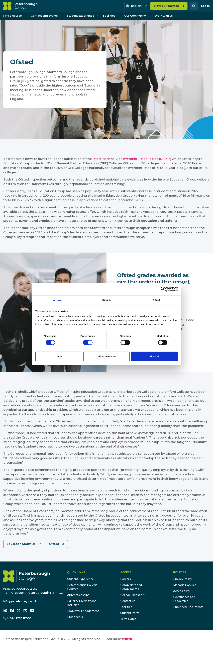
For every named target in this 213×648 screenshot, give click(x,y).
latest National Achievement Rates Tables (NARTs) (132, 159)
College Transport (132, 595)
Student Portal (130, 613)
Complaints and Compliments (131, 587)
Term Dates (128, 619)
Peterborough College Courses (82, 587)
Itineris (127, 638)
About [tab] (156, 299)
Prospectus (75, 617)
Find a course (14, 15)
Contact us (127, 601)
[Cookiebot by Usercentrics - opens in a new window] (163, 289)
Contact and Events (46, 15)
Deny (59, 356)
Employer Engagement (83, 611)
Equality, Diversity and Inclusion (82, 603)
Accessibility (181, 591)
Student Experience (82, 15)
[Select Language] (136, 6)
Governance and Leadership (184, 599)
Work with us (165, 15)
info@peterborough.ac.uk (20, 601)
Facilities (111, 15)
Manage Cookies (184, 585)
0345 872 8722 (17, 618)
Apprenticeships (78, 595)
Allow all (154, 356)
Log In (205, 5)
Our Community (136, 15)
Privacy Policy (182, 579)
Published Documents (188, 607)
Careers (125, 579)
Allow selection (106, 356)
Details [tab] (106, 299)
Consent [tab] (57, 300)
